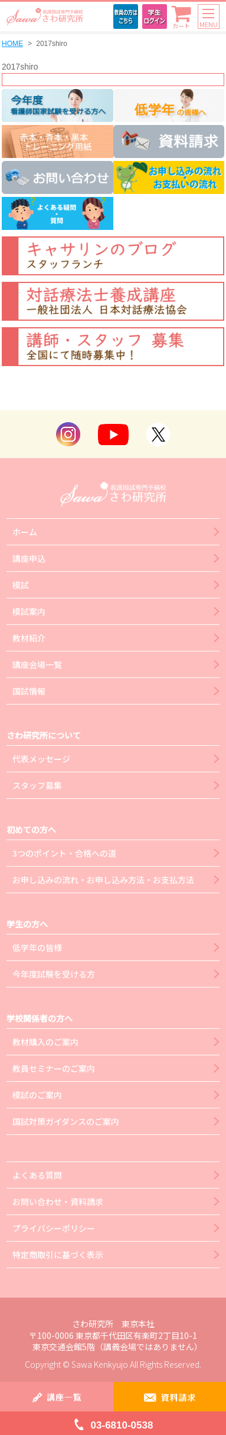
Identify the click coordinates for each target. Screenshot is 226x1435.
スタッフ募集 (37, 785)
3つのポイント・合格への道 (64, 853)
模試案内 (28, 611)
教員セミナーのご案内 (53, 1068)
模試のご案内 (37, 1095)
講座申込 (28, 558)
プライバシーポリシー (53, 1228)
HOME (12, 44)
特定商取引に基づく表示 (57, 1254)
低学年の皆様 (37, 947)
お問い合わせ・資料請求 (57, 1201)
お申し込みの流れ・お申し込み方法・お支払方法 (103, 880)
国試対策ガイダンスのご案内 (65, 1121)
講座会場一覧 (37, 664)
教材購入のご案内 (45, 1042)
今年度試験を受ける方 (53, 974)
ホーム (24, 532)
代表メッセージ (41, 759)
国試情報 (28, 691)
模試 (20, 585)
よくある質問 (37, 1175)
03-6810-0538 (122, 1425)
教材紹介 (28, 638)
